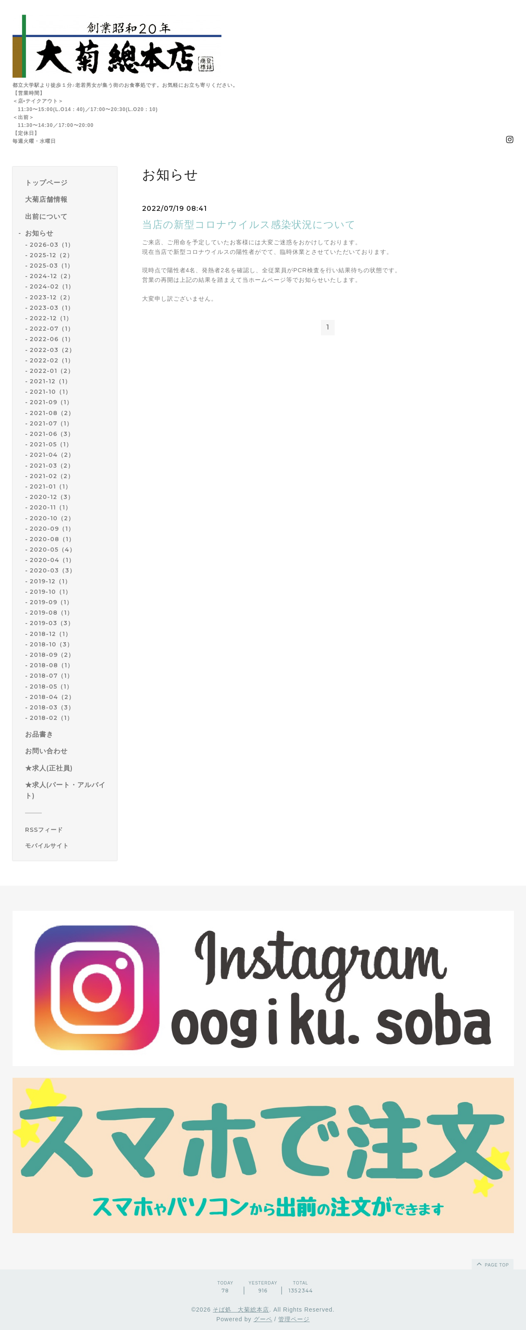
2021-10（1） (50, 391)
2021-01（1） (50, 486)
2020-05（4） (53, 549)
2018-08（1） (52, 665)
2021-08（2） (52, 413)
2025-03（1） (52, 265)
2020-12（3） (52, 497)
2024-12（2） (52, 276)
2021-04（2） (52, 455)
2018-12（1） (50, 634)
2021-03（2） (52, 465)
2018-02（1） (51, 718)
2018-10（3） (51, 644)
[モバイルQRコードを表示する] (68, 845)
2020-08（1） (52, 539)
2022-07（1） (52, 328)
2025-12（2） (51, 255)
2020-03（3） (53, 570)
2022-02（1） (52, 360)
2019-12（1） (50, 581)
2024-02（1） (52, 286)
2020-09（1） (52, 528)
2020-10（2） (52, 518)
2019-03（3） (52, 623)
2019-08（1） (51, 612)
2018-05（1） (51, 686)
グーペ (263, 1319)
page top (492, 1263)
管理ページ (294, 1319)
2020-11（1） (50, 507)
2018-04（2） (52, 697)
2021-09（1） (51, 402)
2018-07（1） (51, 675)
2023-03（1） (52, 308)
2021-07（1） (51, 423)
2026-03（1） (52, 244)
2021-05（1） (51, 444)
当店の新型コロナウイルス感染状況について (249, 224)
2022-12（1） (51, 318)
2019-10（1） (50, 591)
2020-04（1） (52, 560)
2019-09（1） (51, 602)
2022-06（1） (52, 339)
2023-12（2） (52, 297)
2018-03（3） (52, 707)
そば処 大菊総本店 (241, 1309)
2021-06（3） (52, 434)
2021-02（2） (52, 476)
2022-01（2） (52, 371)
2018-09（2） (52, 655)
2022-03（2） (52, 350)
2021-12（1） (50, 381)
